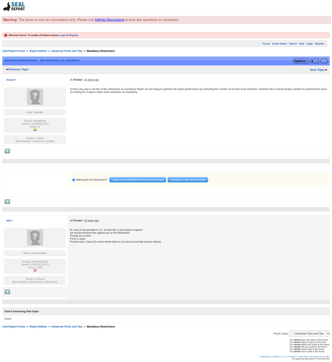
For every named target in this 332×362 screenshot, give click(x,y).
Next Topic (317, 69)
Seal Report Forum (14, 51)
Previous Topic (19, 69)
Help (301, 43)
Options (299, 61)
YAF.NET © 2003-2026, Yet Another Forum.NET (309, 357)
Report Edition (38, 51)
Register (73, 35)
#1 (71, 79)
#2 (71, 220)
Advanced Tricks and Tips (67, 51)
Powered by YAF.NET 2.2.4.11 (273, 357)
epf (8, 220)
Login (62, 35)
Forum (266, 43)
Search (293, 43)
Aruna (10, 79)
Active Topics (279, 43)
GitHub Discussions (110, 20)
